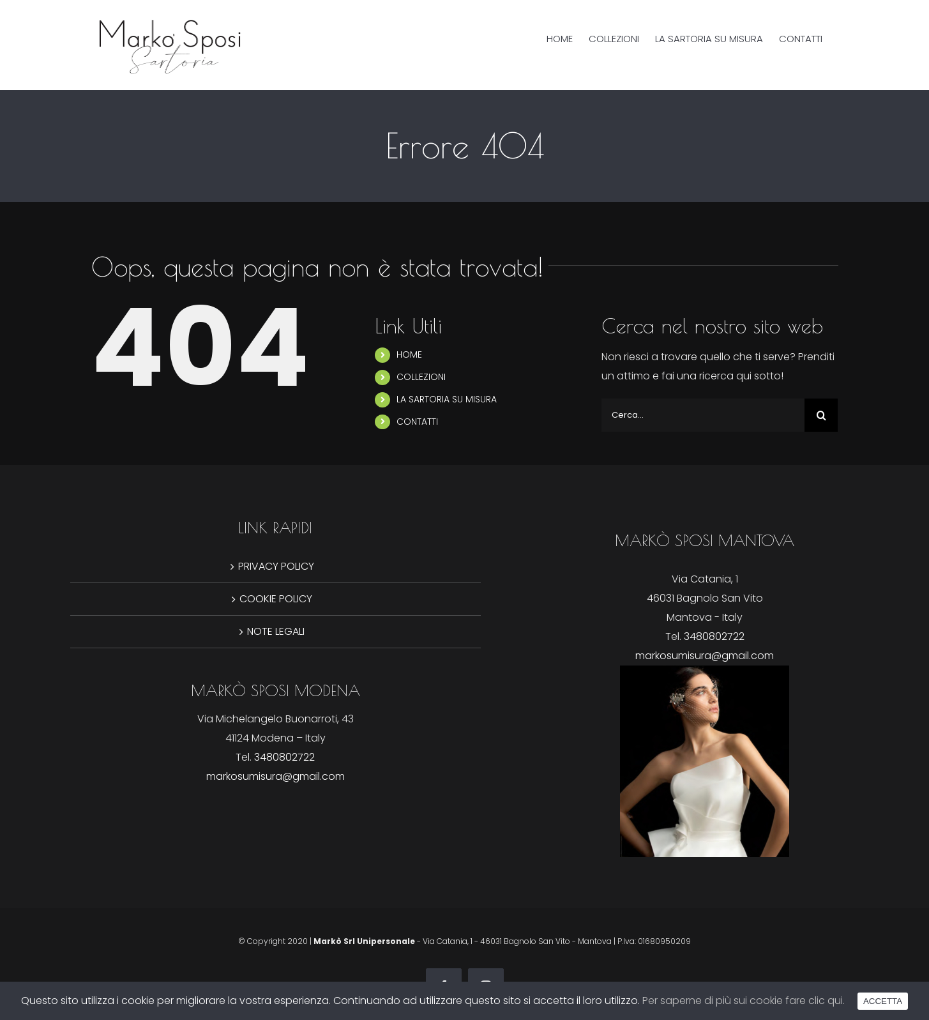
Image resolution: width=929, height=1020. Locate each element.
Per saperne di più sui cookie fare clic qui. (743, 1000)
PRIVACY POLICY (276, 566)
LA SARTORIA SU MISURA (447, 399)
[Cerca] (821, 415)
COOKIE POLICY (275, 598)
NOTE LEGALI (276, 631)
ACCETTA (882, 1001)
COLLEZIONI (421, 376)
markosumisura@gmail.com (704, 655)
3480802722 (714, 636)
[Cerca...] (702, 415)
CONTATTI (417, 421)
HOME (409, 354)
